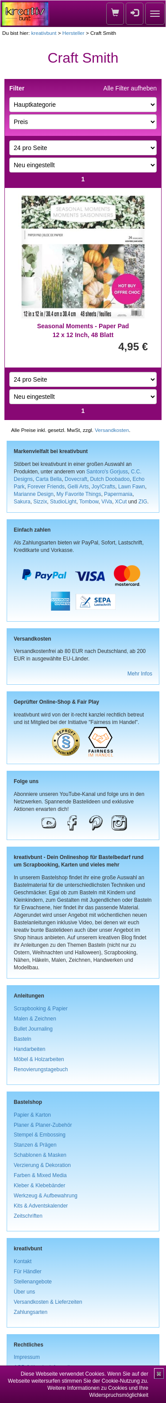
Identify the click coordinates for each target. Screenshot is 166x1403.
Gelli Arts (78, 487)
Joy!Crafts (104, 487)
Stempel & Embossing (40, 1135)
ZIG (143, 502)
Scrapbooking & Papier (41, 1008)
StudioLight (63, 502)
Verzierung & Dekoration (42, 1165)
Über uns (24, 1292)
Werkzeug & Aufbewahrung (45, 1196)
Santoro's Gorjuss (107, 472)
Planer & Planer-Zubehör (43, 1125)
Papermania (118, 494)
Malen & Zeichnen (35, 1019)
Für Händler (28, 1271)
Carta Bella (49, 479)
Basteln (22, 1039)
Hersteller (73, 33)
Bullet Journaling (33, 1029)
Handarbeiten (29, 1049)
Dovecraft (76, 479)
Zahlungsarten (30, 1312)
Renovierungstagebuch (41, 1069)
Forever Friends (46, 487)
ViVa (106, 502)
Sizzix (40, 502)
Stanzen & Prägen (35, 1145)
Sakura (22, 502)
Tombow (89, 502)
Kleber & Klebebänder (39, 1185)
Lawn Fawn (131, 487)
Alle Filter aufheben (130, 88)
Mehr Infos (139, 674)
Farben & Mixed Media (40, 1175)
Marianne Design (34, 494)
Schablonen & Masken (40, 1155)
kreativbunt (43, 33)
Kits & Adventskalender (41, 1206)
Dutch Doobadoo (110, 479)
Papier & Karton (32, 1115)
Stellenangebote (33, 1282)
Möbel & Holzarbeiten (39, 1059)
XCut (121, 502)
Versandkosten (112, 430)
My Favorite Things (79, 494)
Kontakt (22, 1261)
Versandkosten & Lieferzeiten (48, 1302)
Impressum (27, 1357)
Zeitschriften (28, 1216)
